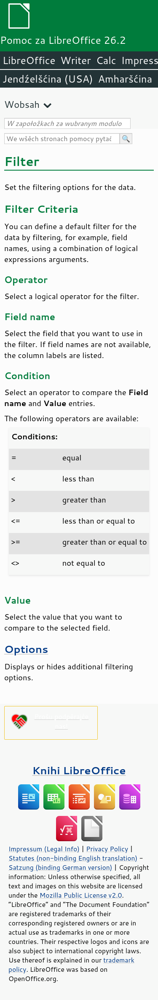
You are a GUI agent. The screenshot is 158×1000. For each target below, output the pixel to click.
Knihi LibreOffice (79, 770)
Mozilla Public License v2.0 (81, 895)
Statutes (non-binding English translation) (72, 858)
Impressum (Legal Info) (44, 848)
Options (26, 649)
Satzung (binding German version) (60, 867)
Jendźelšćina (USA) (48, 79)
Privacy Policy (107, 848)
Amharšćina (125, 79)
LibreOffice (29, 60)
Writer (75, 60)
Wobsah (22, 104)
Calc (106, 60)
